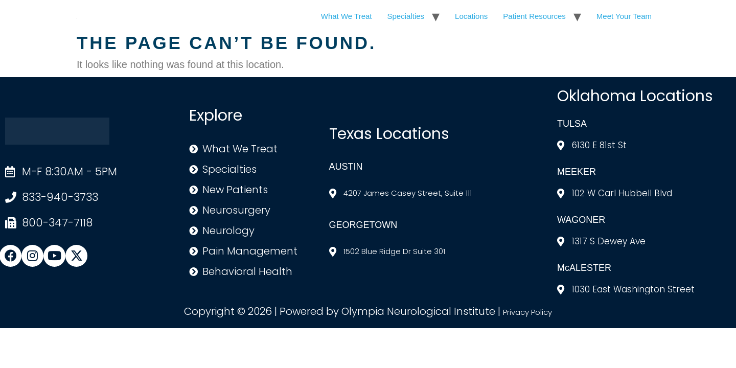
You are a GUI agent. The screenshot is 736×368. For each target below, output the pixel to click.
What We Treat (346, 16)
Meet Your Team (624, 16)
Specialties (406, 16)
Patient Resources (534, 16)
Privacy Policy (527, 312)
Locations (471, 16)
